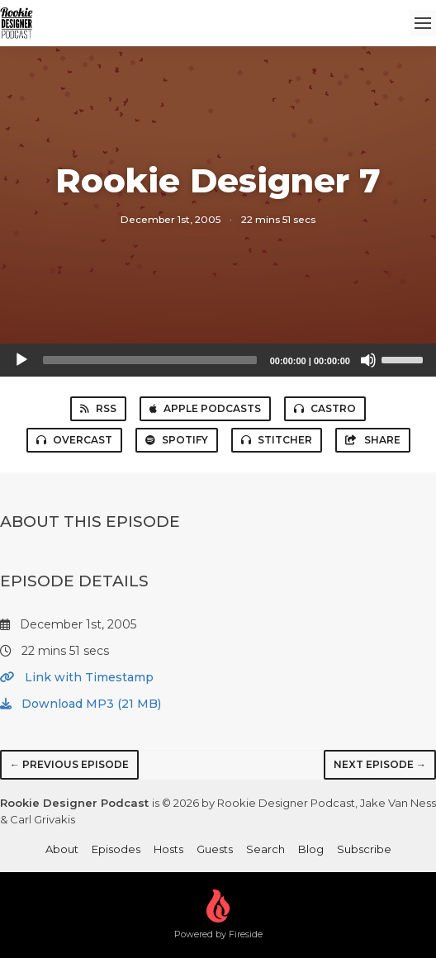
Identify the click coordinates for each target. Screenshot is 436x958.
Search (265, 849)
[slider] (150, 360)
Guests (215, 849)
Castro (325, 408)
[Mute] (368, 360)
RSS (98, 408)
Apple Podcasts (205, 408)
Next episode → (380, 764)
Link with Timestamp (77, 677)
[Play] (21, 360)
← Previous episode (69, 764)
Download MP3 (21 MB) (80, 703)
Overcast (74, 440)
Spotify (176, 440)
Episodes (116, 849)
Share (372, 440)
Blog (311, 849)
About (61, 849)
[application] (218, 360)
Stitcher (276, 440)
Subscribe (364, 849)
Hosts (168, 849)
